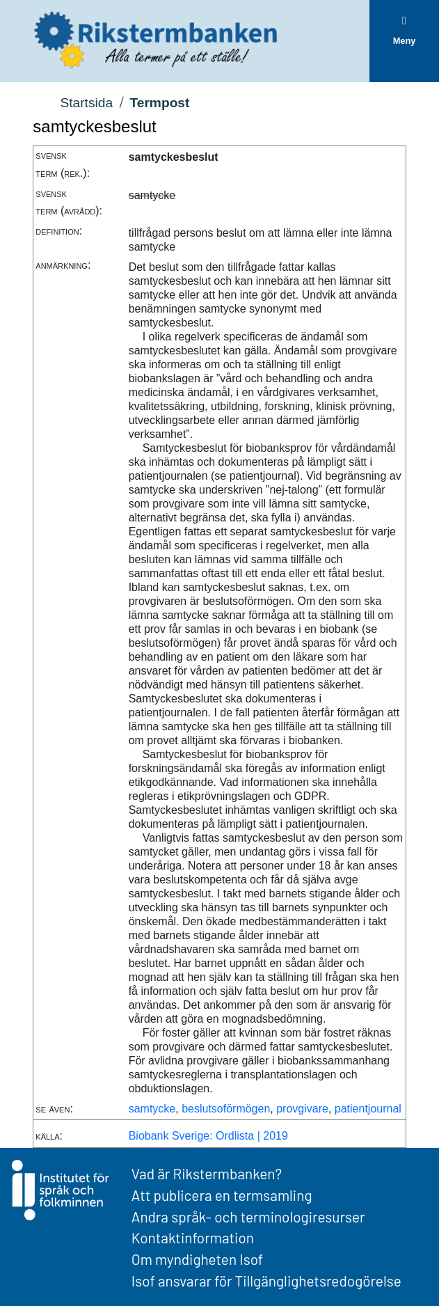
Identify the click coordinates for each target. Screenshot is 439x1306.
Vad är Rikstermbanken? (206, 1173)
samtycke (152, 1109)
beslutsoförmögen (226, 1109)
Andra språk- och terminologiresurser (248, 1216)
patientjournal (368, 1109)
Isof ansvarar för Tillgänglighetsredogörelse (266, 1280)
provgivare (302, 1109)
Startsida (86, 102)
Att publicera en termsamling (221, 1195)
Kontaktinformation (192, 1237)
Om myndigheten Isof (197, 1259)
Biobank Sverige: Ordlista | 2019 (208, 1136)
